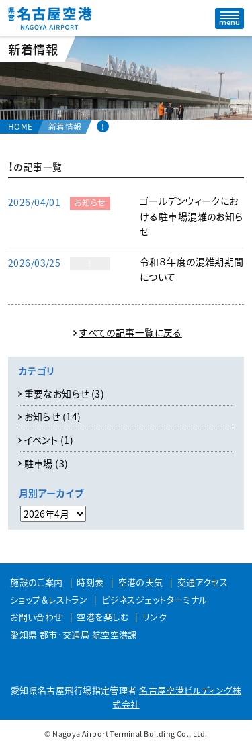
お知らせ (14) (52, 416)
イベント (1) (48, 440)
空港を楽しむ (102, 616)
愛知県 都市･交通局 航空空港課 (73, 634)
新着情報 (65, 126)
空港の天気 (140, 581)
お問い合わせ (36, 616)
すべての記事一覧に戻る (130, 332)
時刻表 (90, 581)
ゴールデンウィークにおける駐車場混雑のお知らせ (191, 216)
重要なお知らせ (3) (64, 393)
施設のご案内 (36, 581)
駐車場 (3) (46, 463)
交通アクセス (202, 581)
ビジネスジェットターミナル (154, 599)
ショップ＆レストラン (48, 599)
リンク (154, 616)
